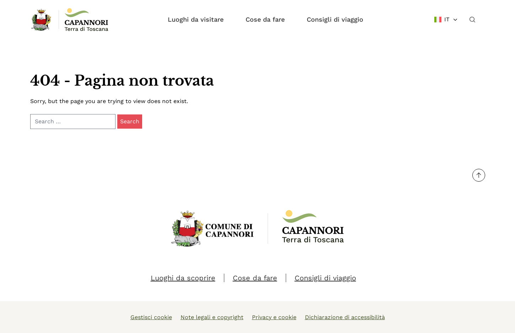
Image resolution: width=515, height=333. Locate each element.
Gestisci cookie (151, 317)
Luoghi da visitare (196, 19)
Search (129, 121)
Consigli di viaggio (335, 19)
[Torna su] (478, 175)
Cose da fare (265, 19)
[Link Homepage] (41, 19)
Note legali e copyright (212, 317)
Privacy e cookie (274, 317)
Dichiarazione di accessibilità (345, 317)
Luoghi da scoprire (183, 278)
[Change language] (446, 19)
